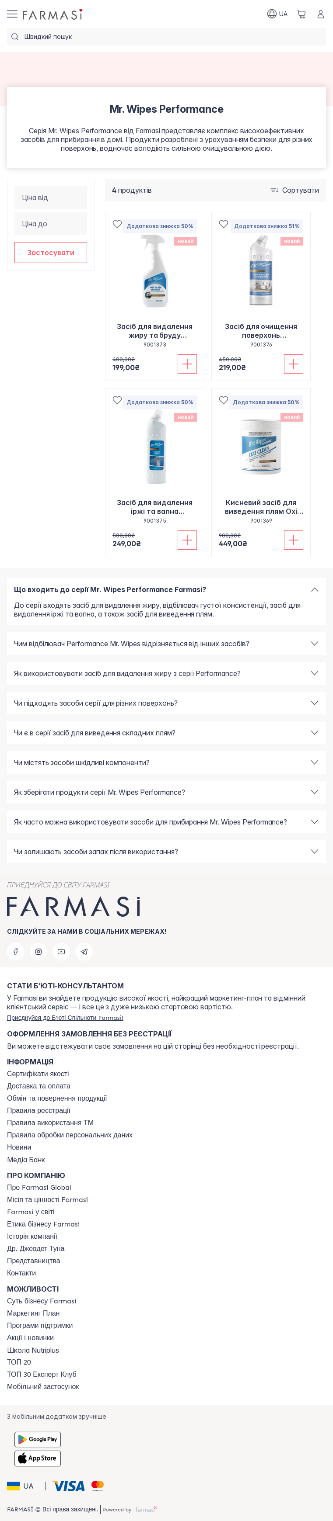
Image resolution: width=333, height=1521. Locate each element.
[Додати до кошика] (187, 364)
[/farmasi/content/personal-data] (70, 1135)
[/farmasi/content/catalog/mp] (33, 1313)
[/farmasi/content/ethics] (43, 1224)
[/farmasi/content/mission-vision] (47, 1199)
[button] (50, 252)
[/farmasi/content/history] (32, 1236)
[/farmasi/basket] (301, 14)
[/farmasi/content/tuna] (35, 1248)
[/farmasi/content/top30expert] (42, 1374)
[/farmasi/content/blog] (19, 1147)
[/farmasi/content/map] (33, 1261)
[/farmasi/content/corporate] (31, 1212)
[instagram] (38, 951)
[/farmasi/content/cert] (38, 1074)
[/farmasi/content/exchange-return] (57, 1098)
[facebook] (16, 951)
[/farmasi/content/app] (43, 1386)
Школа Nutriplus (33, 1350)
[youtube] (61, 951)
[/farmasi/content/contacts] (21, 1273)
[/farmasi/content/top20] (19, 1362)
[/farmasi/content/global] (39, 1187)
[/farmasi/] (53, 14)
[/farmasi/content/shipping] (38, 1086)
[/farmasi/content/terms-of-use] (38, 1110)
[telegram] (84, 951)
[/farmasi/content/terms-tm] (50, 1123)
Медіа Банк (26, 1159)
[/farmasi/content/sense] (41, 1301)
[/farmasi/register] (65, 1017)
